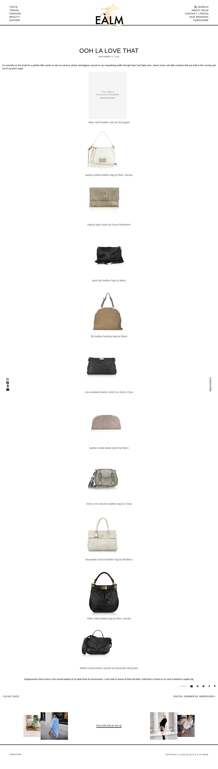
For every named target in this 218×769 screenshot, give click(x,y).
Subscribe (201, 20)
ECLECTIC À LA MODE (197, 755)
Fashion (15, 13)
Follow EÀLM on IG (109, 725)
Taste (13, 7)
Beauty (14, 17)
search (201, 7)
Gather (14, 20)
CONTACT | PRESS (197, 13)
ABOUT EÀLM (200, 10)
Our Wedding (199, 17)
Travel (14, 10)
